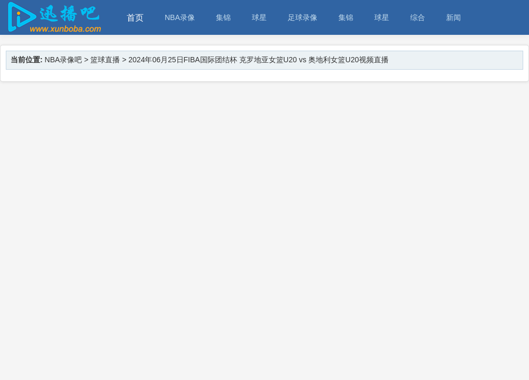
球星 (259, 17)
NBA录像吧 (63, 59)
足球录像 (302, 17)
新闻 (453, 17)
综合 (417, 17)
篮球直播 (105, 59)
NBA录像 (180, 17)
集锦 (223, 17)
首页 (135, 17)
